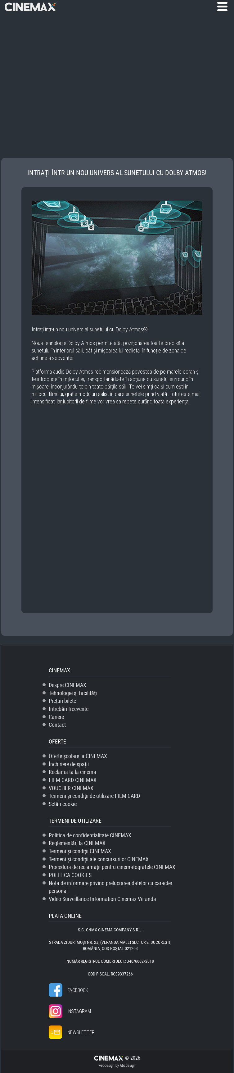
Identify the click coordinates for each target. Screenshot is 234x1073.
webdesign (106, 1065)
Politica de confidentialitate (90, 835)
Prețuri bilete (62, 700)
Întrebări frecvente (68, 708)
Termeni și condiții (80, 851)
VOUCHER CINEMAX (71, 788)
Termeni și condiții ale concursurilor (99, 859)
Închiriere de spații (69, 764)
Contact (57, 724)
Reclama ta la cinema (72, 771)
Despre (67, 685)
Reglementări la (77, 843)
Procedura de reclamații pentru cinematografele (112, 867)
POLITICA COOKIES (70, 875)
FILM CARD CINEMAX (73, 780)
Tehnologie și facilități (73, 693)
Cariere (56, 717)
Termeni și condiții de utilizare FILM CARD (94, 795)
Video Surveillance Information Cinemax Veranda (102, 899)
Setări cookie (63, 803)
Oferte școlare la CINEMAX (78, 756)
